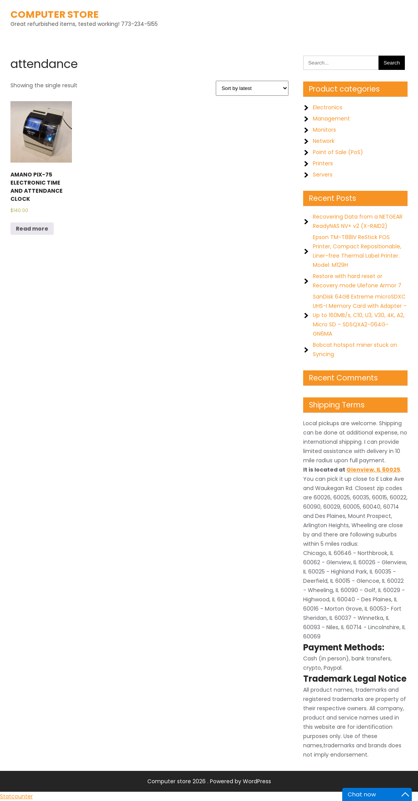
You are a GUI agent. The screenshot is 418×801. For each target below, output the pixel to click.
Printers (323, 163)
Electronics (327, 107)
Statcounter (16, 796)
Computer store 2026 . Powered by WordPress (209, 781)
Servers (323, 174)
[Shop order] (252, 88)
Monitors (324, 130)
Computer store (54, 14)
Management (331, 118)
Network (323, 141)
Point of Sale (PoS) (338, 152)
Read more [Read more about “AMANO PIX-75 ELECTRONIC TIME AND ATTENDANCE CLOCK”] (32, 228)
